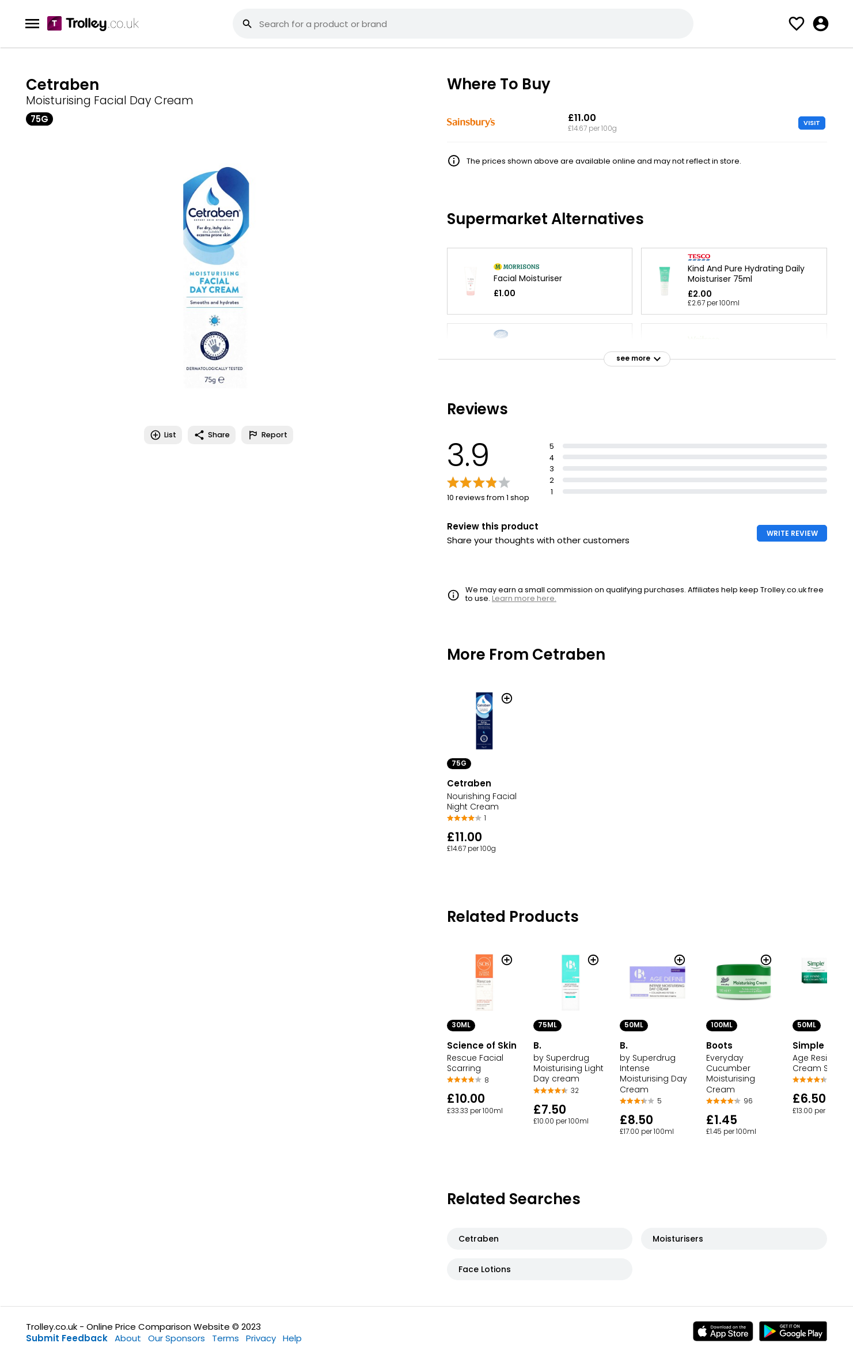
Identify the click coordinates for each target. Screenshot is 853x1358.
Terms (225, 1338)
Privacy (261, 1338)
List (163, 435)
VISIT (811, 122)
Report (267, 435)
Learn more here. (524, 598)
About (128, 1338)
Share (212, 435)
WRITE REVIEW (792, 533)
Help (292, 1338)
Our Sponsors (176, 1338)
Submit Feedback (67, 1338)
